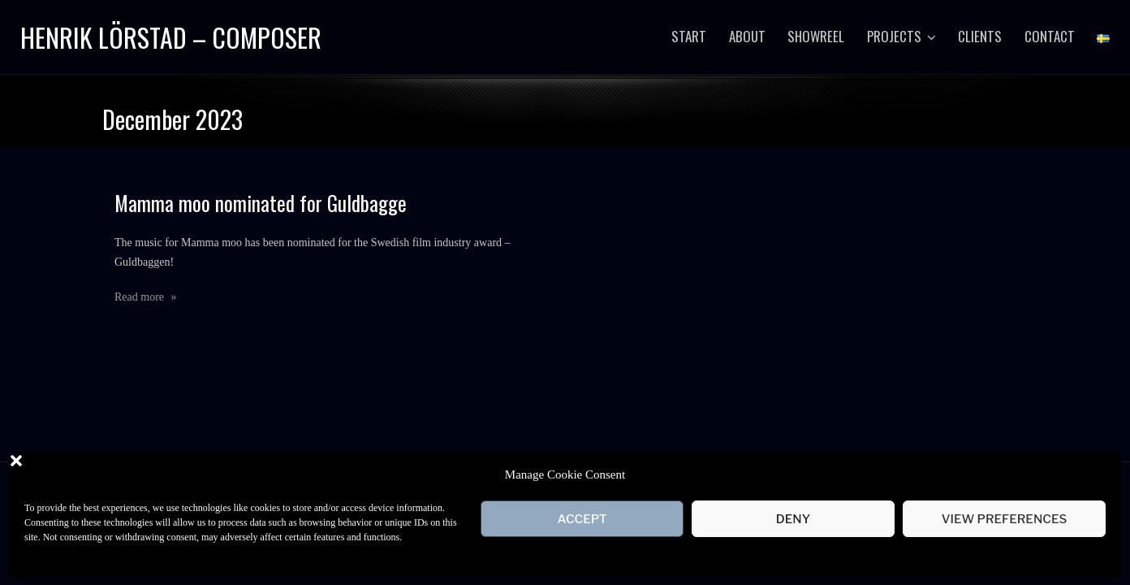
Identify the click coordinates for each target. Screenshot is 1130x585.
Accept (581, 519)
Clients (980, 36)
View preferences (1004, 519)
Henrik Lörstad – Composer (170, 37)
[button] (1097, 474)
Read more (145, 296)
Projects (894, 36)
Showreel (815, 36)
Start (688, 36)
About (747, 36)
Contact (1049, 36)
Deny (793, 519)
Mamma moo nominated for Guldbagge (260, 202)
